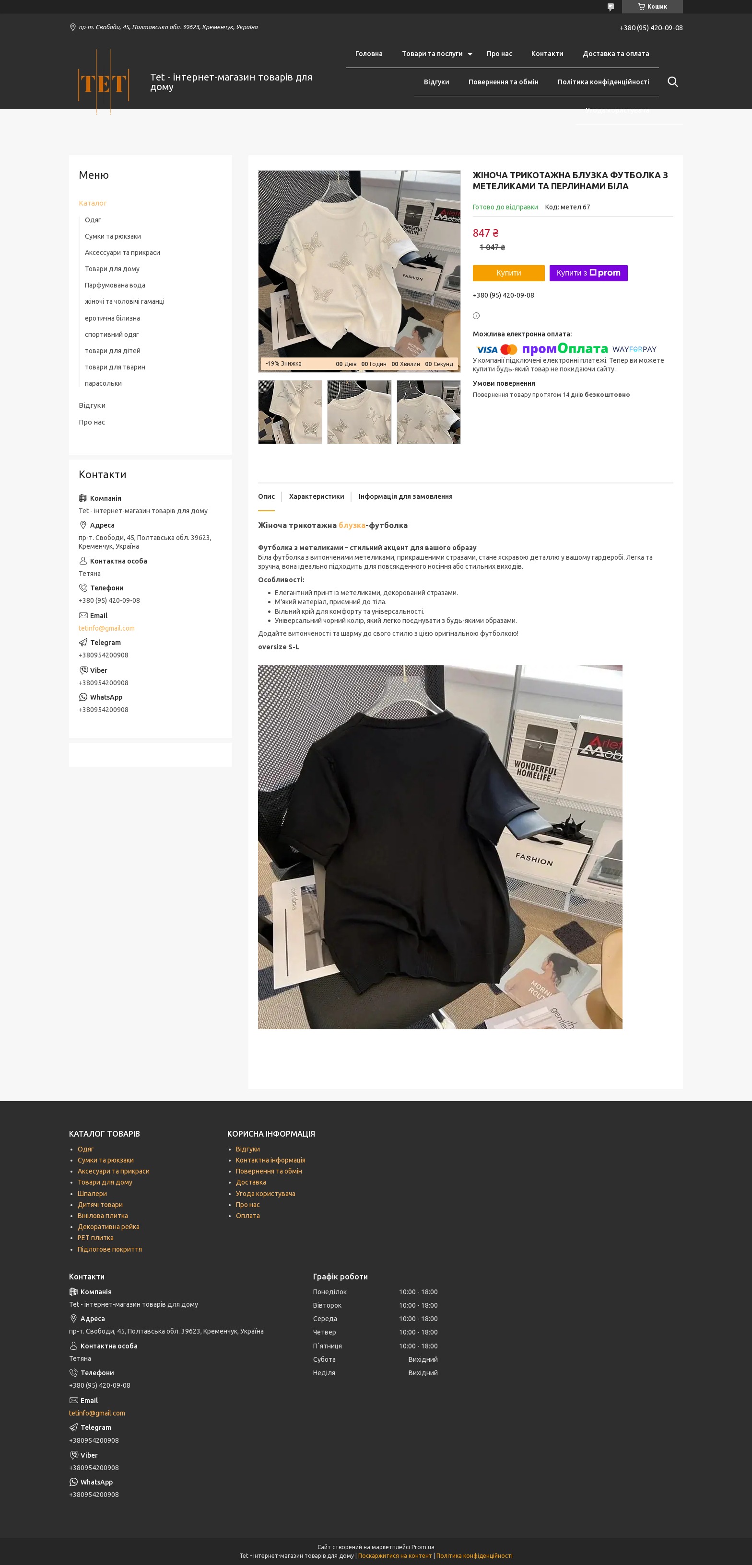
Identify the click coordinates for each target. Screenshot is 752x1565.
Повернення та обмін (504, 82)
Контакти (547, 54)
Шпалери (92, 1193)
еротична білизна (112, 318)
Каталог (93, 203)
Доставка (251, 1182)
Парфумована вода (115, 285)
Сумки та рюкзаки (113, 236)
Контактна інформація (271, 1160)
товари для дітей (113, 351)
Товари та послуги (432, 54)
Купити (508, 273)
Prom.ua (423, 1547)
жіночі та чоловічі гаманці (124, 301)
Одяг (93, 220)
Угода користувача (617, 110)
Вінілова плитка (103, 1216)
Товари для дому (112, 269)
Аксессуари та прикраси (122, 252)
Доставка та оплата (616, 54)
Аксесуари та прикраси (114, 1171)
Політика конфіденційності (603, 82)
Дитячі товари (100, 1204)
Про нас (499, 54)
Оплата (248, 1216)
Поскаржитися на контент (395, 1556)
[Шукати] (671, 82)
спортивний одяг (112, 334)
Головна (369, 54)
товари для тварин (115, 367)
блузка (352, 525)
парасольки (103, 383)
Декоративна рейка (109, 1227)
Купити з (589, 273)
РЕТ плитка (96, 1238)
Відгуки (436, 82)
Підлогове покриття (110, 1249)
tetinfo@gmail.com (107, 628)
